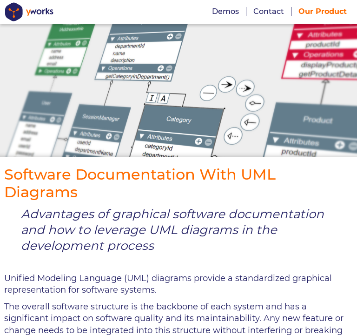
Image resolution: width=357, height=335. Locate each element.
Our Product (322, 11)
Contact (268, 11)
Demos (225, 11)
